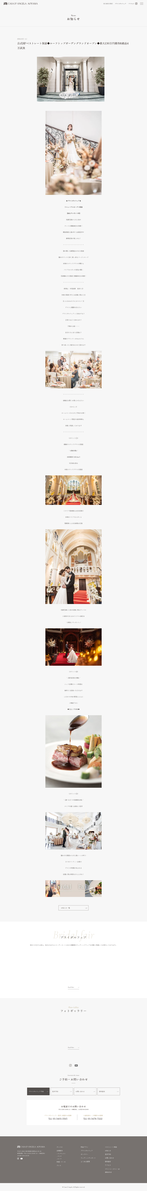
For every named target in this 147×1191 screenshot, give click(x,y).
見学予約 (62, 1091)
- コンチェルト (61, 1153)
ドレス (59, 1165)
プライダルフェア (87, 1150)
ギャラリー (84, 1154)
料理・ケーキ (61, 1162)
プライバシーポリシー (111, 1169)
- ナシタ (59, 1156)
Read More (73, 987)
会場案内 (60, 1150)
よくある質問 (85, 1161)
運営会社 (107, 1172)
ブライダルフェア (120, 4)
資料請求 (108, 1091)
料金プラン (84, 1147)
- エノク (59, 1159)
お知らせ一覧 (65, 908)
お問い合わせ (85, 1091)
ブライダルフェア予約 (38, 1091)
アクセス (131, 4)
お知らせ (108, 1150)
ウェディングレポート (88, 1158)
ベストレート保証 (111, 1147)
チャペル (60, 1147)
